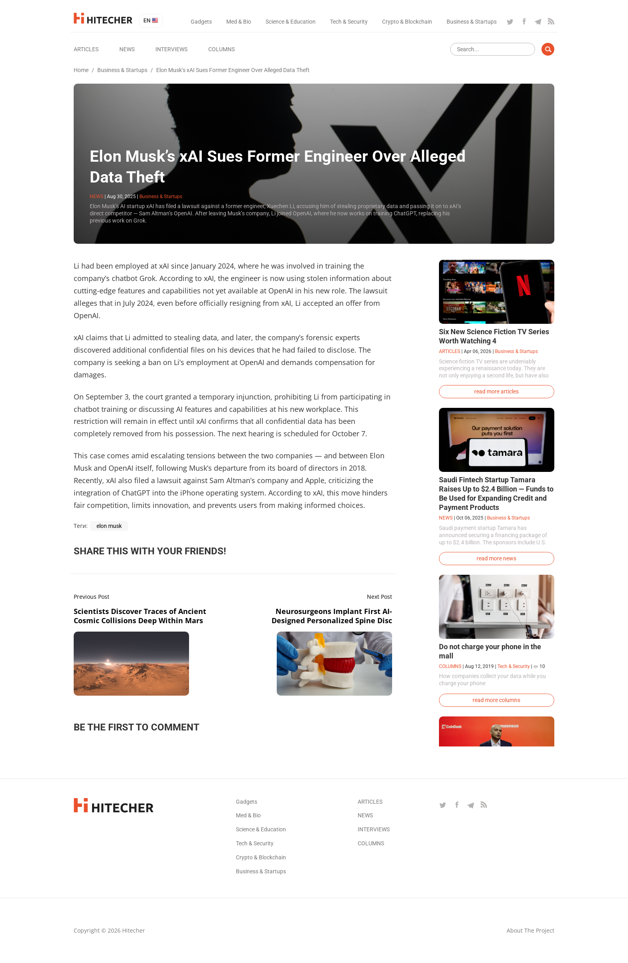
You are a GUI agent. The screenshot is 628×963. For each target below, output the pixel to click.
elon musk (109, 526)
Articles (86, 49)
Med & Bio (238, 21)
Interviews (171, 49)
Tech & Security (349, 21)
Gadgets (201, 21)
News (127, 49)
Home (81, 70)
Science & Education (291, 21)
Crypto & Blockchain (407, 21)
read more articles (496, 391)
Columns (221, 49)
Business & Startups (472, 21)
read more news (496, 558)
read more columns (496, 700)
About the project (530, 930)
